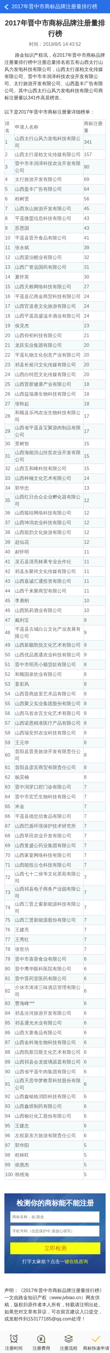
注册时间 (14, 1342)
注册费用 (41, 1342)
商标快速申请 (96, 1342)
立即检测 (55, 1248)
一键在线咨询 (74, 1261)
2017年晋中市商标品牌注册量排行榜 (54, 6)
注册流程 (68, 1342)
